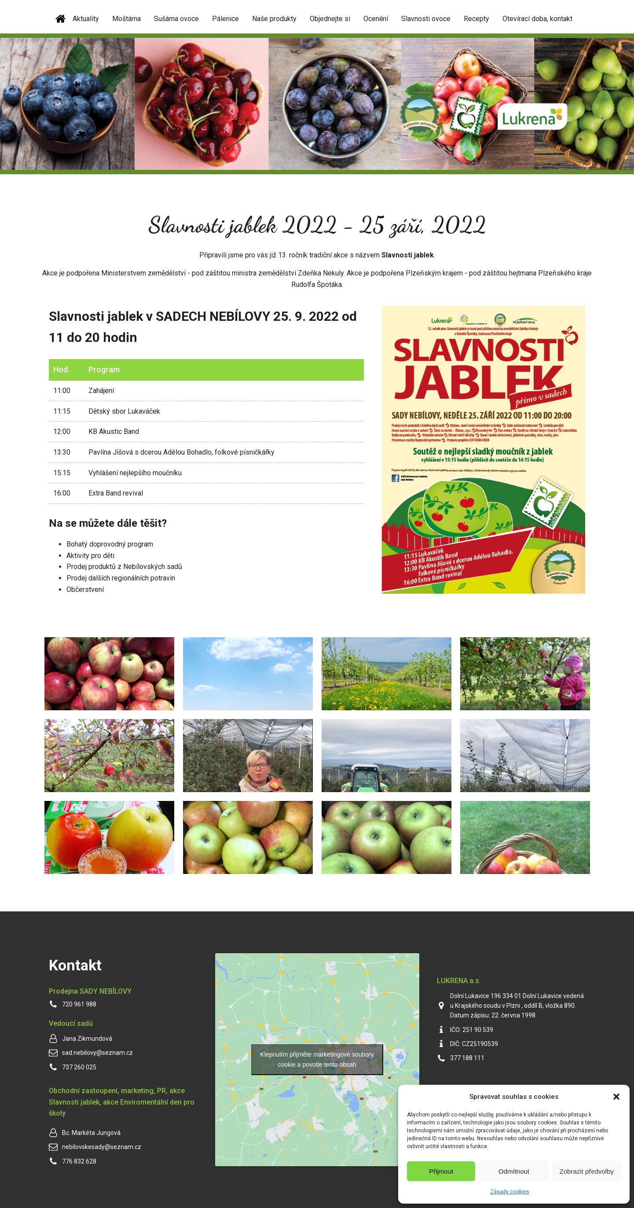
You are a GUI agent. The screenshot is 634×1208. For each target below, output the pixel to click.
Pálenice (225, 19)
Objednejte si (330, 19)
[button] (616, 1096)
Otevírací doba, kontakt (537, 19)
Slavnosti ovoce (426, 19)
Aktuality (86, 19)
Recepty (476, 19)
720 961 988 (79, 1004)
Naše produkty (274, 19)
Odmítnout (513, 1171)
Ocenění (375, 19)
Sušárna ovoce (176, 19)
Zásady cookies (509, 1192)
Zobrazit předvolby (587, 1171)
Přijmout (441, 1171)
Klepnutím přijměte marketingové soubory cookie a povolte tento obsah (317, 1059)
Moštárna (126, 19)
